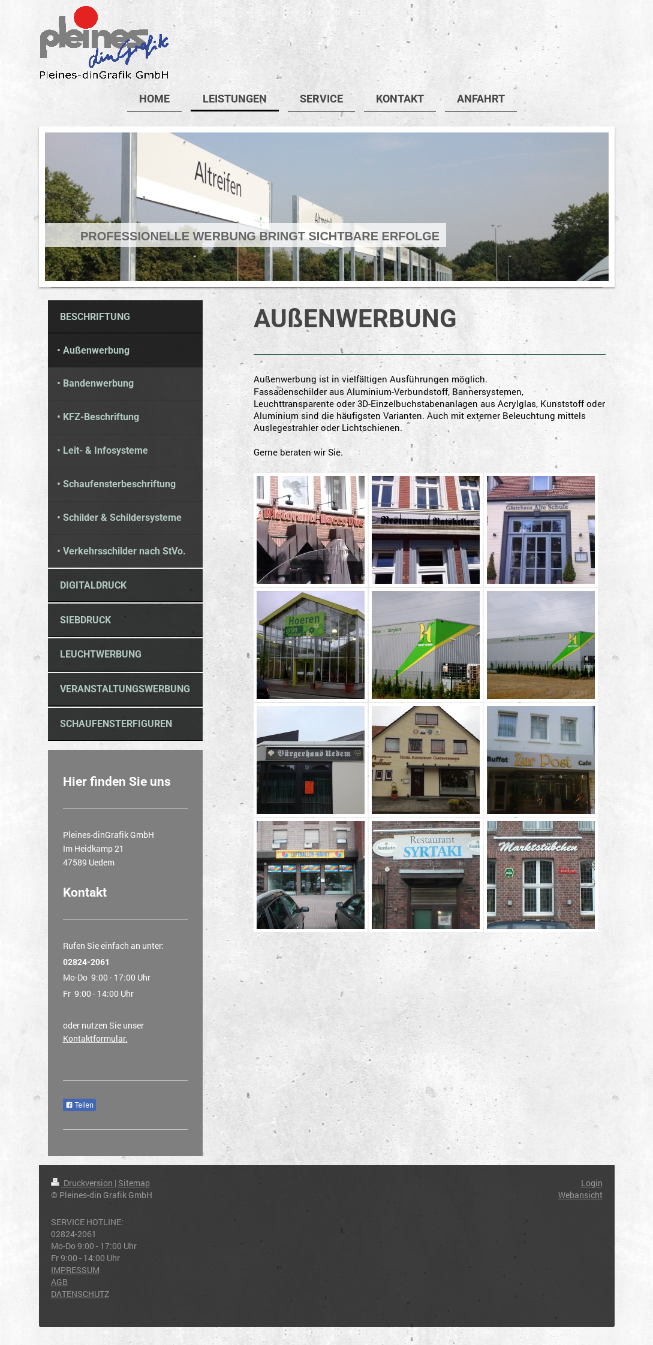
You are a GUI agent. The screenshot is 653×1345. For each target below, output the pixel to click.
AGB (59, 1281)
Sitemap (134, 1183)
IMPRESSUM (75, 1269)
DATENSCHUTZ (80, 1293)
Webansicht (580, 1195)
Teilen (79, 1105)
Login (592, 1183)
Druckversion (83, 1183)
